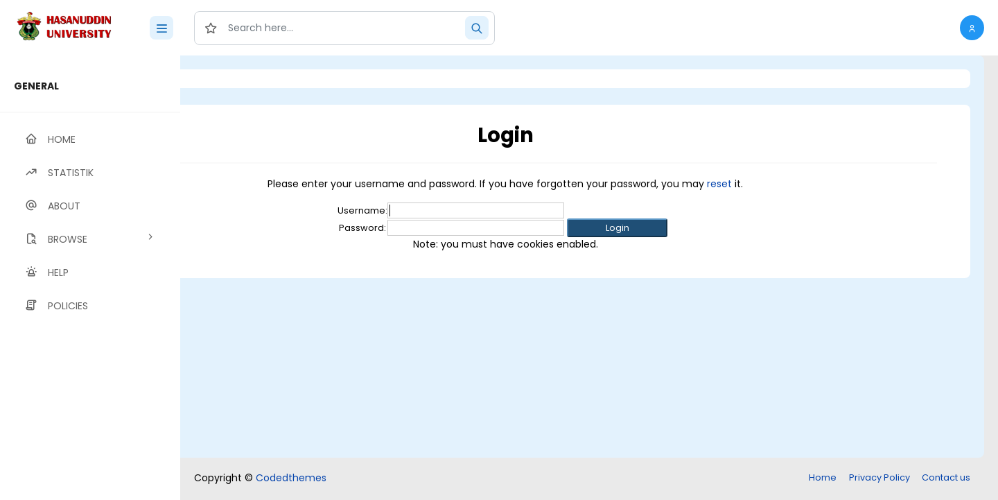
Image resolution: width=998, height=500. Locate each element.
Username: (439, 210)
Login (239, 79)
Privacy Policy (879, 477)
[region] (90, 277)
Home (823, 477)
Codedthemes (291, 478)
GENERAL (36, 86)
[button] (972, 27)
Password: (439, 228)
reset (796, 184)
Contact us (946, 477)
